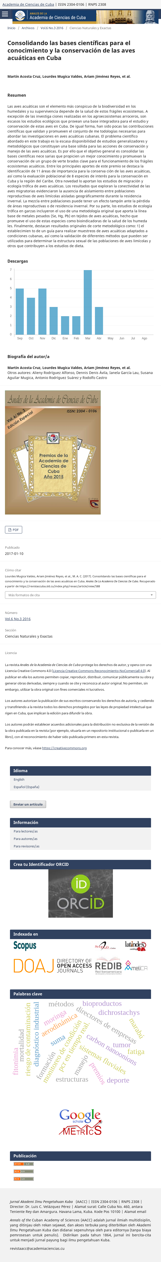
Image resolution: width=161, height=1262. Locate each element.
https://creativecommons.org (64, 748)
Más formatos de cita (24, 595)
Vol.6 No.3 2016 (52, 28)
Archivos (28, 28)
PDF (15, 529)
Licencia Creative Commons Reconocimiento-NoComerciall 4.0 (99, 670)
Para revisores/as (26, 846)
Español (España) (26, 787)
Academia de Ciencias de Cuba (28, 4)
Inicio (11, 28)
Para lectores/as (26, 831)
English (19, 779)
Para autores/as (25, 838)
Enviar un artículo (28, 804)
